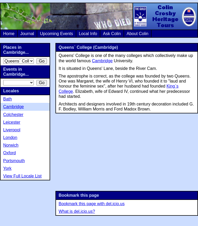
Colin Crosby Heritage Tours (165, 16)
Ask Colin (112, 33)
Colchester (13, 114)
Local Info (88, 33)
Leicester (11, 122)
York (7, 168)
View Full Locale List (22, 176)
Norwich (10, 145)
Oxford (9, 153)
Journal (27, 33)
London (10, 137)
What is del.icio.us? (77, 211)
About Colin (138, 33)
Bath (7, 99)
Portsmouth (14, 160)
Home (9, 33)
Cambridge (102, 61)
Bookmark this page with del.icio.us (92, 203)
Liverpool (11, 130)
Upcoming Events (56, 33)
